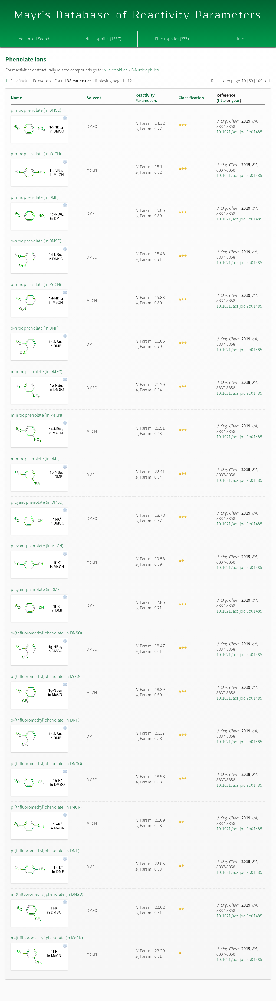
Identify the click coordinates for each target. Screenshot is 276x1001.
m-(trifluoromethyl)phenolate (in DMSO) (47, 894)
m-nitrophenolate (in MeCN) (36, 415)
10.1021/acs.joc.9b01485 (239, 131)
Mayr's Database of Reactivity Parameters (138, 15)
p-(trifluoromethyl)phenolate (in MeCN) (46, 807)
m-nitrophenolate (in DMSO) (36, 371)
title (222, 100)
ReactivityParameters (146, 97)
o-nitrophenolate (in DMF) (34, 328)
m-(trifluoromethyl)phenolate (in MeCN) (47, 937)
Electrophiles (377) (172, 38)
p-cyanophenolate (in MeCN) (37, 545)
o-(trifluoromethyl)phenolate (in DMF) (45, 720)
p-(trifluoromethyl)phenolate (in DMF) (45, 850)
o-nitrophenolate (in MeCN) (36, 284)
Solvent (94, 97)
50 (251, 80)
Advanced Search (34, 38)
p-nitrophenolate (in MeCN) (36, 153)
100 (259, 80)
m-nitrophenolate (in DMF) (35, 458)
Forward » (42, 80)
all (267, 80)
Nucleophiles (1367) (103, 38)
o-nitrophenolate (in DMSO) (36, 240)
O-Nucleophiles (145, 70)
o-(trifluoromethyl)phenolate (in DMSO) (46, 632)
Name (16, 97)
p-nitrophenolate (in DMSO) (36, 110)
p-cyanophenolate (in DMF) (36, 589)
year (235, 100)
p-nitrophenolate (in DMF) (34, 197)
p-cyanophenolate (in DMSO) (37, 502)
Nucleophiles (115, 70)
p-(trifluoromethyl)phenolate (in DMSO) (46, 763)
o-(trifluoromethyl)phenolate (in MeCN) (46, 676)
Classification (191, 97)
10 (244, 80)
